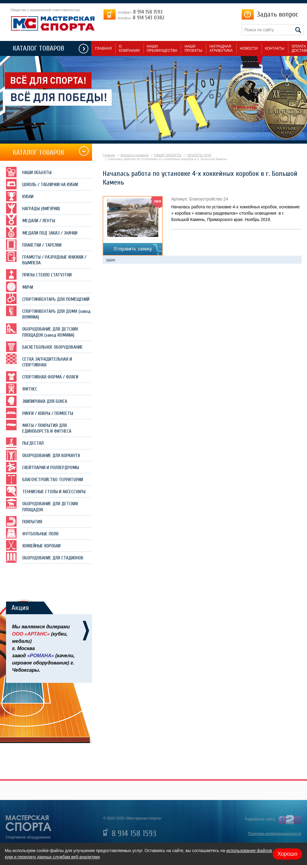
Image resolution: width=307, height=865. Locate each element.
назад (110, 259)
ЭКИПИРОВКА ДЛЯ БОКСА (36, 401)
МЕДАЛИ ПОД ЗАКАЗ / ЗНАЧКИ (41, 232)
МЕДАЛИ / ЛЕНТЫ (30, 220)
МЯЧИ (19, 287)
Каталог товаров (135, 155)
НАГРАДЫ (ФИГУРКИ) (33, 208)
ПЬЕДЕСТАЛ (25, 442)
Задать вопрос (277, 14)
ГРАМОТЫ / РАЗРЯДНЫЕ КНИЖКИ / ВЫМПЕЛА (46, 258)
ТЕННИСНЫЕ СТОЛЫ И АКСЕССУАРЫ (45, 491)
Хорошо (287, 854)
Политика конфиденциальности (274, 834)
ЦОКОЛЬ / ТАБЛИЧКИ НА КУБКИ (42, 184)
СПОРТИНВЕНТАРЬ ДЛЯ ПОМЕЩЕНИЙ (47, 299)
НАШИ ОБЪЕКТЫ (28, 172)
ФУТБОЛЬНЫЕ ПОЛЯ (32, 533)
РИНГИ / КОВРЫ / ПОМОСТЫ (39, 413)
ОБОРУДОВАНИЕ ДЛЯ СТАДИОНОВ (44, 557)
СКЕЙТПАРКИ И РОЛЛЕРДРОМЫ (42, 467)
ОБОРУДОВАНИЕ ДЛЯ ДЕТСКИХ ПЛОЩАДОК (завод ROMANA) (42, 330)
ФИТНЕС (21, 388)
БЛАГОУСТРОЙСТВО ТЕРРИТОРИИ (44, 479)
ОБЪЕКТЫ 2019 (199, 155)
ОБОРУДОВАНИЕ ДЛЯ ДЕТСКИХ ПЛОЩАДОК (42, 505)
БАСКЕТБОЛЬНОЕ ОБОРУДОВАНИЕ (44, 346)
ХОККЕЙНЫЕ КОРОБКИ (33, 545)
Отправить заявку (133, 249)
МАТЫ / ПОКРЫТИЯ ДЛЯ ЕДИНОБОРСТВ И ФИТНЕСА (38, 427)
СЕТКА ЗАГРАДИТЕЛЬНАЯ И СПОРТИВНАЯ (39, 360)
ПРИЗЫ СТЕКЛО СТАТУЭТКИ (39, 274)
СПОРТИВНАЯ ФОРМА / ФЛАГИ (42, 376)
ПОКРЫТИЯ (24, 521)
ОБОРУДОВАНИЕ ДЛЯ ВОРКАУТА (43, 455)
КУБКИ (19, 196)
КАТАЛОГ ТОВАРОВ (38, 48)
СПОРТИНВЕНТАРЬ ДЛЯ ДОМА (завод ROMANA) (48, 313)
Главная (109, 155)
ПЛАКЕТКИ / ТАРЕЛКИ (33, 244)
